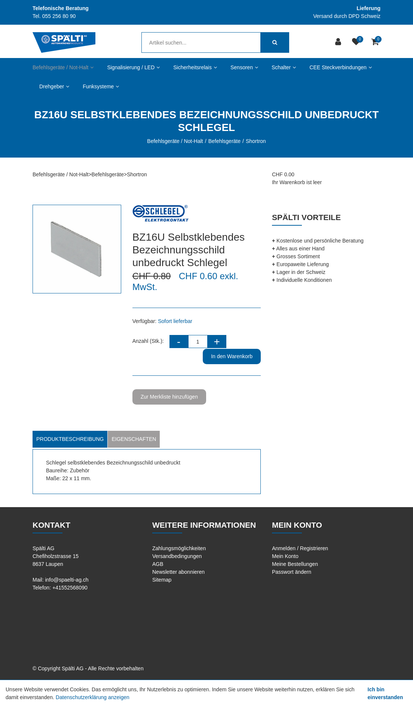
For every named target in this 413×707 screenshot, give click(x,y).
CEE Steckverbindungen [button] (340, 67)
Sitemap (161, 580)
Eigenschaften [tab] (133, 439)
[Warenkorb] (375, 42)
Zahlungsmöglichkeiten (179, 548)
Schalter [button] (284, 67)
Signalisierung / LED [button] (133, 67)
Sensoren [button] (244, 67)
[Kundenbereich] (339, 42)
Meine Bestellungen (295, 564)
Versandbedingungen (177, 556)
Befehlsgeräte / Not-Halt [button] (63, 67)
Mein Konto (285, 556)
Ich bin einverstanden (385, 693)
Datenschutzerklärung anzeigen (92, 697)
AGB (157, 564)
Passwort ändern (291, 572)
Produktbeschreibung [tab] (70, 439)
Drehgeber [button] (54, 86)
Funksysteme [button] (101, 86)
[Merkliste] (357, 42)
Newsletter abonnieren (178, 572)
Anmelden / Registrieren (300, 548)
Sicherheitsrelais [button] (195, 67)
